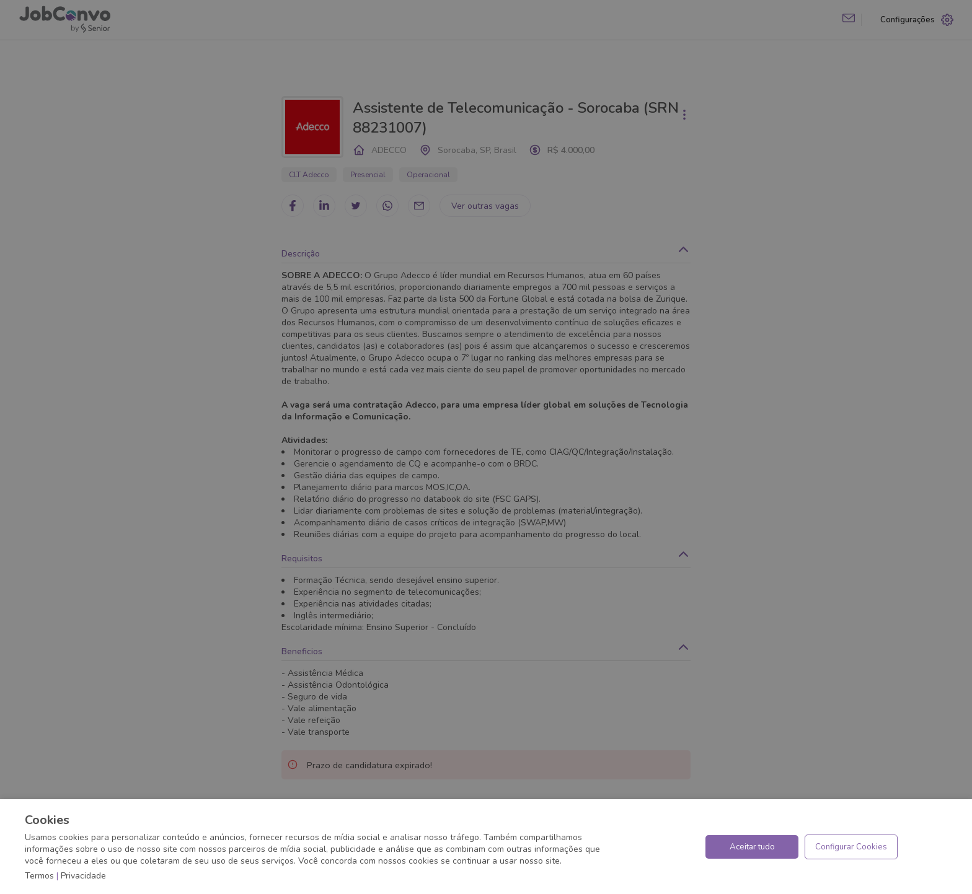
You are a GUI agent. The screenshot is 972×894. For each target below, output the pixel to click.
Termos (39, 876)
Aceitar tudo (752, 846)
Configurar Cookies (851, 846)
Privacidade (83, 876)
